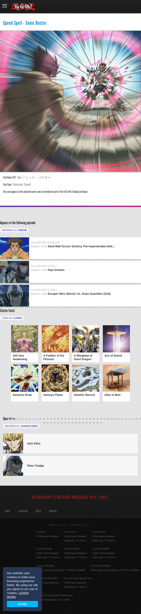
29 (104, 419)
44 (58, 423)
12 (44, 419)
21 (76, 419)
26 (94, 419)
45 (62, 423)
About (7, 511)
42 (51, 423)
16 (58, 419)
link (4, 6)
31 (112, 419)
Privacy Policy (80, 525)
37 (133, 419)
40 (44, 423)
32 (115, 419)
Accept (22, 603)
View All (12, 318)
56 (101, 423)
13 (47, 419)
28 (101, 419)
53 (90, 423)
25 (90, 419)
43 (55, 423)
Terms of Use (58, 525)
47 (69, 423)
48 (72, 423)
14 (51, 419)
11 (40, 419)
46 (65, 423)
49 (76, 423)
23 (83, 419)
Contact (53, 511)
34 (122, 419)
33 (119, 419)
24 (87, 419)
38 (136, 419)
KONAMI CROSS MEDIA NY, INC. (70, 498)
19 (69, 419)
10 (37, 419)
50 (80, 423)
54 (94, 423)
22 (80, 419)
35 (126, 419)
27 (97, 419)
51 (83, 423)
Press (38, 511)
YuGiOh (23, 7)
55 (97, 423)
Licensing (23, 511)
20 (72, 419)
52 (87, 423)
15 (55, 419)
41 (47, 423)
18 (65, 419)
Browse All (14, 230)
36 (129, 419)
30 (108, 419)
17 (62, 419)
